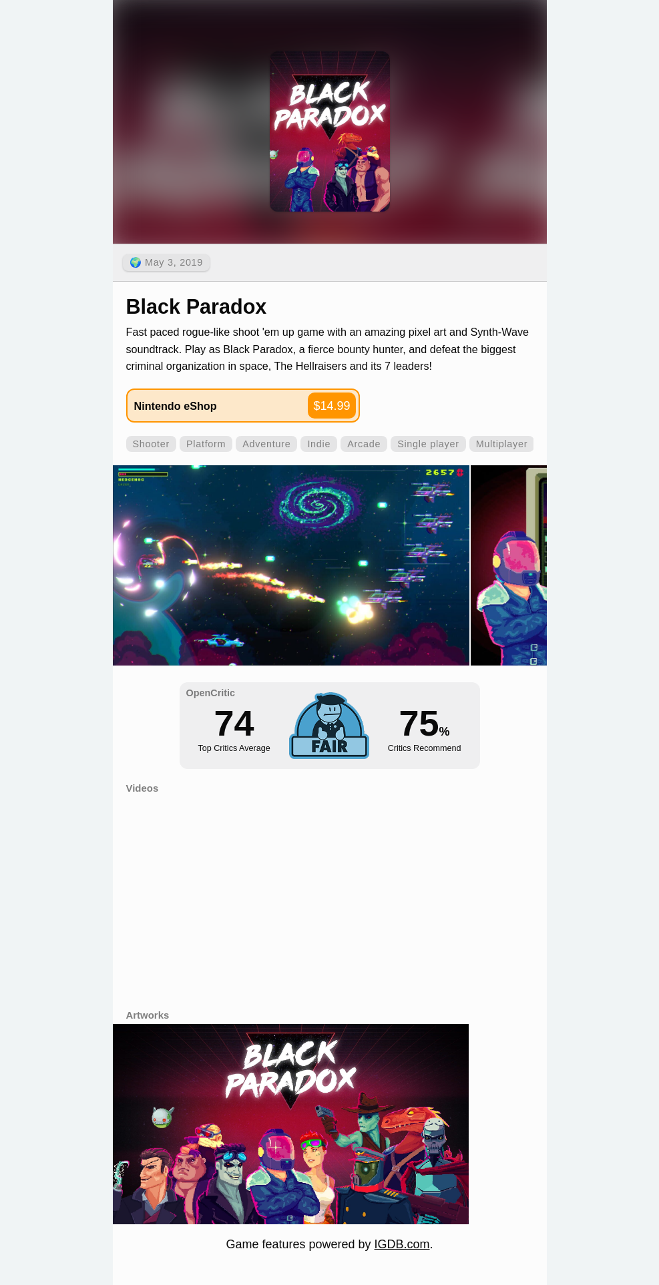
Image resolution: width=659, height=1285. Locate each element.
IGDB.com (402, 1244)
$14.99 (331, 406)
